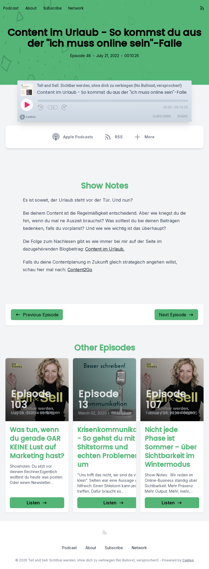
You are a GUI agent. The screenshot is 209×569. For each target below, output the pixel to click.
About (31, 8)
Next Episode (176, 314)
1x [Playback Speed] (52, 107)
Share (182, 116)
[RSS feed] (202, 8)
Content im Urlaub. (104, 249)
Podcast (11, 8)
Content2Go (79, 269)
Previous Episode (37, 314)
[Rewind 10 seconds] (41, 107)
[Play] (27, 105)
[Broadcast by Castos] (28, 117)
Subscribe (52, 8)
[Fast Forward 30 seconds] (64, 107)
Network (76, 8)
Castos (188, 560)
